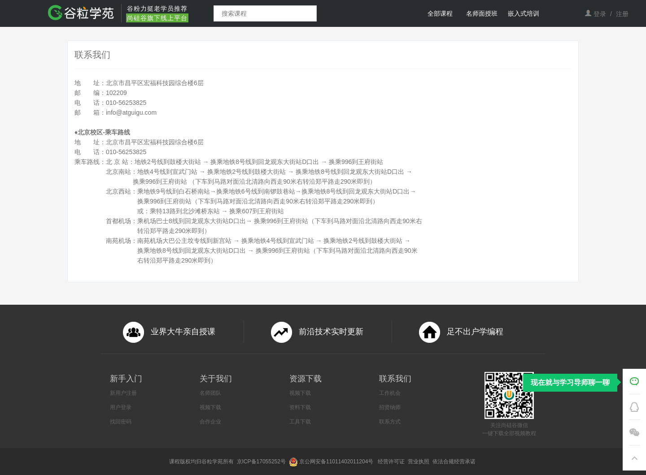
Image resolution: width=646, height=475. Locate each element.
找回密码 (120, 422)
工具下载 (300, 422)
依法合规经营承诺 (454, 461)
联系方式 (390, 422)
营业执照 (419, 461)
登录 (600, 13)
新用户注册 (123, 393)
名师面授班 (482, 13)
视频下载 (210, 407)
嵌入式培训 (523, 13)
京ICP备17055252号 (262, 461)
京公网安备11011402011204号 (337, 461)
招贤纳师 (390, 407)
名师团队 (210, 393)
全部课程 (440, 13)
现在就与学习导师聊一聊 (570, 382)
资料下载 (300, 407)
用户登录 (120, 407)
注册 (622, 13)
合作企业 (210, 422)
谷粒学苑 (212, 461)
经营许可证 (392, 461)
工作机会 (390, 393)
